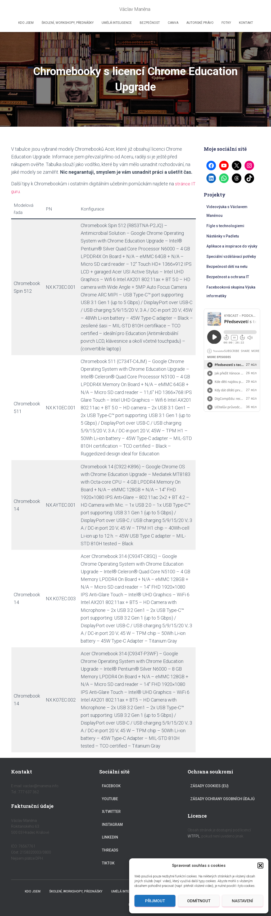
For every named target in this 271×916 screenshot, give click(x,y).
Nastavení (242, 901)
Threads (110, 850)
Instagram (112, 824)
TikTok (108, 863)
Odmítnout (198, 901)
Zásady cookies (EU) (209, 786)
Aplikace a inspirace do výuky (231, 246)
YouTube (110, 799)
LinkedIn (110, 837)
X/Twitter (111, 811)
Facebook (111, 786)
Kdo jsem (26, 23)
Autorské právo (200, 23)
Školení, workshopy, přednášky (68, 23)
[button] (260, 865)
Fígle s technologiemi (225, 226)
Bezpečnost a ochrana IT (227, 277)
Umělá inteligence (117, 23)
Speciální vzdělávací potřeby (231, 256)
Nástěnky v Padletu (222, 236)
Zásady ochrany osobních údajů (222, 799)
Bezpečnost (150, 23)
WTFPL (194, 836)
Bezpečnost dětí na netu (226, 266)
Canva (173, 23)
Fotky (226, 23)
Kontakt (246, 23)
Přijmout (155, 901)
